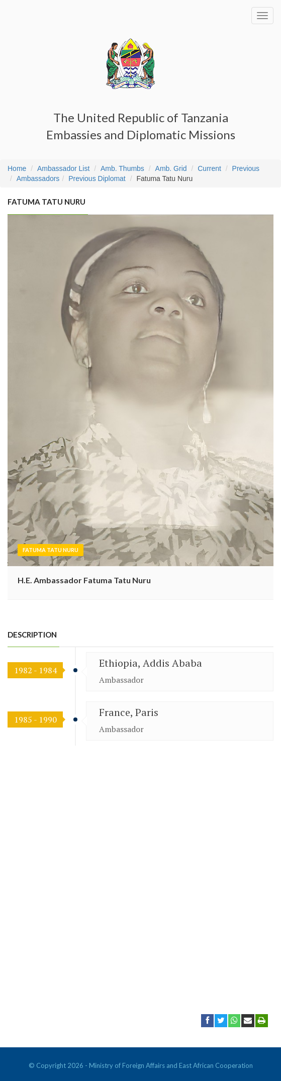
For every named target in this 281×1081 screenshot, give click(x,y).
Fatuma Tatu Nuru (50, 550)
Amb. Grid (171, 168)
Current (209, 168)
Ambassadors (38, 178)
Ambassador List (63, 168)
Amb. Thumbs (122, 168)
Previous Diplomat (97, 178)
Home (17, 168)
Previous (245, 168)
